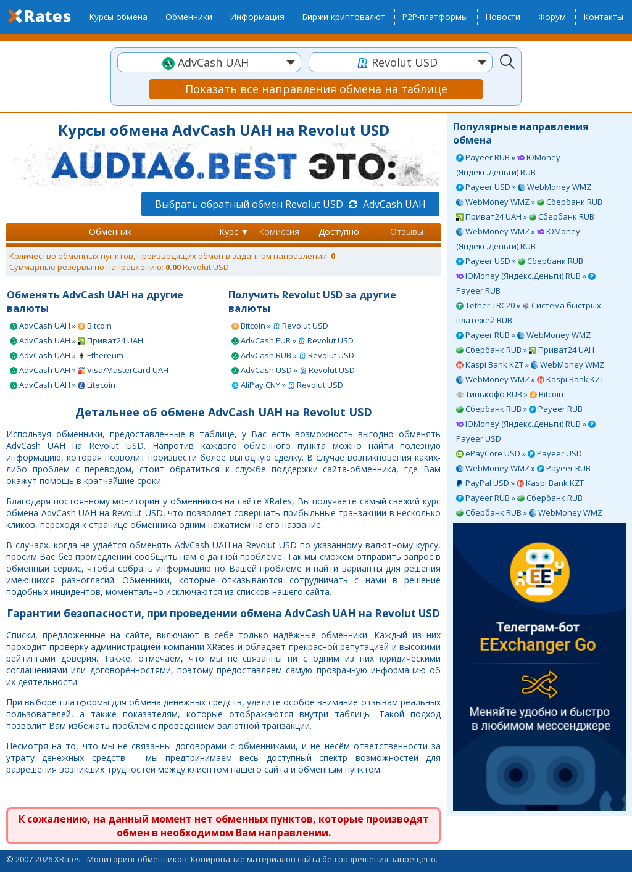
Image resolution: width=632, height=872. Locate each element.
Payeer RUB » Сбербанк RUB (519, 497)
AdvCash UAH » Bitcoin (61, 325)
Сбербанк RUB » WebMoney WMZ (529, 512)
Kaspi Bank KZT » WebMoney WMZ (530, 364)
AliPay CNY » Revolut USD (287, 384)
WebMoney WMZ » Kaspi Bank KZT (530, 379)
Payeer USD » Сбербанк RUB (519, 260)
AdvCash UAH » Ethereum (66, 355)
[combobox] (209, 62)
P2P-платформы (435, 16)
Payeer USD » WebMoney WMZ (523, 186)
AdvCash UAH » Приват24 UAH (76, 340)
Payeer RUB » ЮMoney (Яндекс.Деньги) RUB (508, 165)
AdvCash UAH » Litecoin (62, 384)
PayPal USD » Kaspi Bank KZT (520, 482)
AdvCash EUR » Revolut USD (292, 340)
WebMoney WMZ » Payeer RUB (523, 468)
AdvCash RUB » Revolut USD (292, 355)
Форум (552, 16)
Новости (503, 16)
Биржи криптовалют (343, 16)
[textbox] (209, 62)
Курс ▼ (234, 231)
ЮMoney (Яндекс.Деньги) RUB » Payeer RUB (526, 283)
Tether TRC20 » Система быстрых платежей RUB (528, 313)
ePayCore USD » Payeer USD (519, 453)
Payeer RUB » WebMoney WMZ (523, 334)
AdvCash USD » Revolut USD (293, 370)
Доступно (338, 231)
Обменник (110, 231)
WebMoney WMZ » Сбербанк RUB (529, 201)
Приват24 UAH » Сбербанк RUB (525, 216)
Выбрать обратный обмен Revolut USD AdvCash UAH (290, 204)
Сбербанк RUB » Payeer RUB (519, 408)
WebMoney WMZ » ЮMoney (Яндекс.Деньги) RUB (518, 239)
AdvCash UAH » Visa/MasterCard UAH (89, 370)
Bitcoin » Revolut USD (279, 325)
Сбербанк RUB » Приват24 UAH (525, 349)
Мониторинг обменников (137, 859)
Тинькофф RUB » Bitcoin (509, 394)
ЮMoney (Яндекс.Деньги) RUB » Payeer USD (526, 431)
